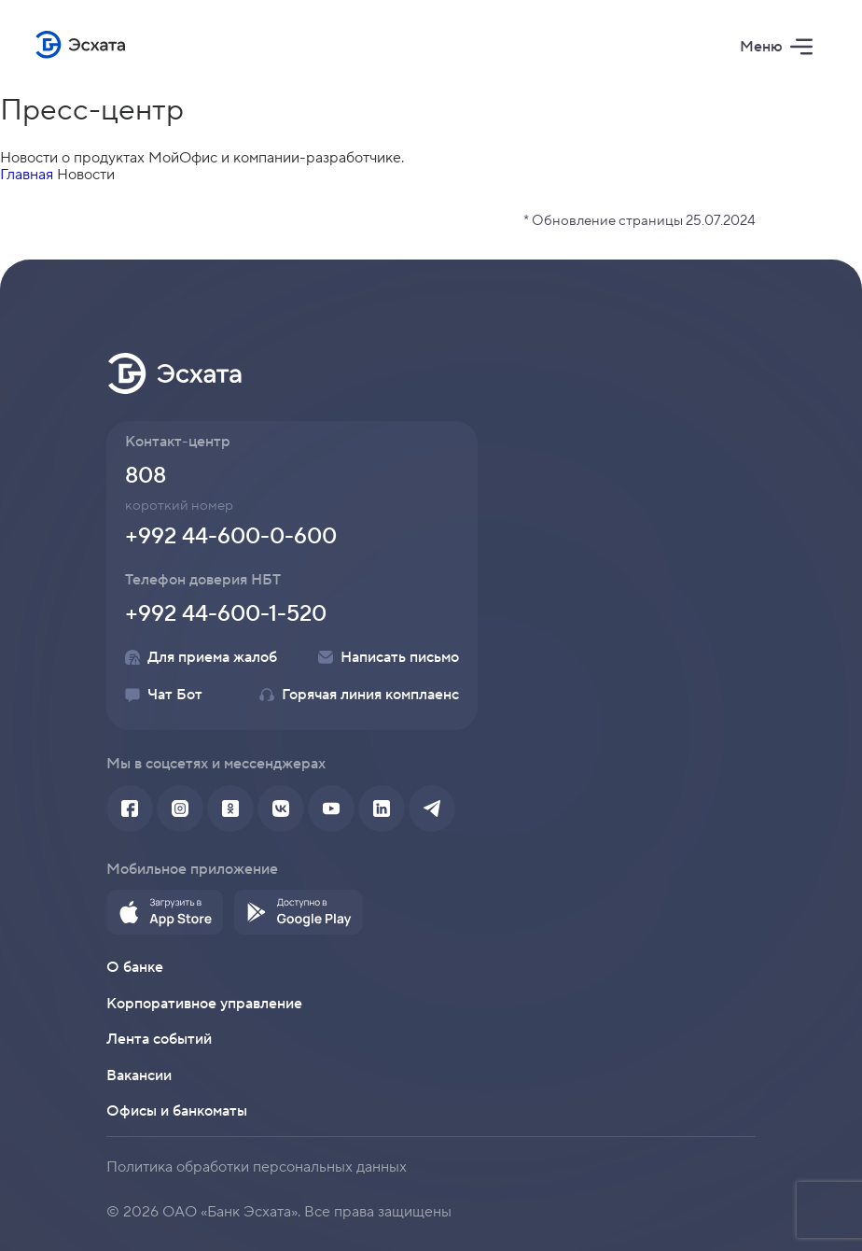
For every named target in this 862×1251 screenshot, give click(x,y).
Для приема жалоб (201, 657)
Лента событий (159, 1039)
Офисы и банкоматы (176, 1111)
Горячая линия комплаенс (359, 694)
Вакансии (139, 1075)
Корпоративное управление (204, 1003)
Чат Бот (163, 694)
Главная (26, 174)
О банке (134, 967)
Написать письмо (388, 657)
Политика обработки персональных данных (256, 1167)
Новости (86, 174)
